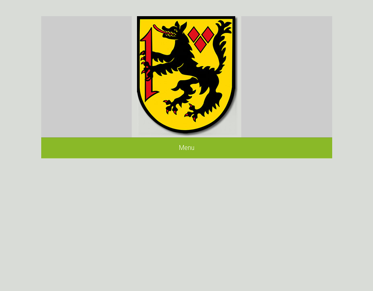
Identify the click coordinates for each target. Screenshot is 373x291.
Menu (186, 148)
